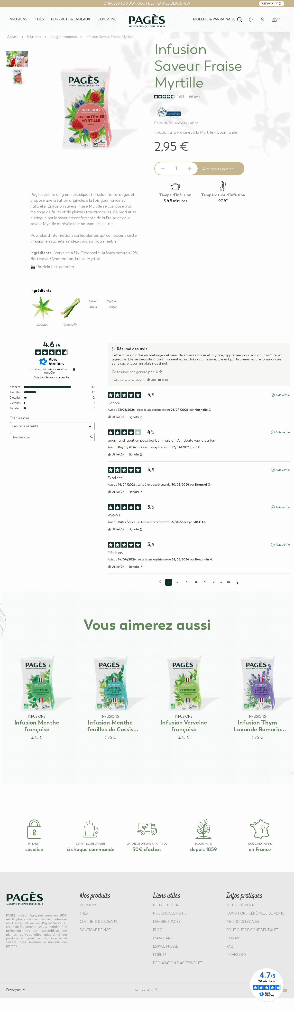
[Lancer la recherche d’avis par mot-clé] (91, 437)
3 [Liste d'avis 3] (187, 582)
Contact (235, 938)
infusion (37, 241)
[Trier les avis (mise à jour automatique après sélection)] (52, 426)
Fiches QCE (236, 955)
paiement (34, 843)
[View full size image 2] (17, 76)
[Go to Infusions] (34, 37)
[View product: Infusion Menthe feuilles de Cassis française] (110, 690)
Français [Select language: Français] (14, 990)
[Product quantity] (176, 168)
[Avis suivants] (237, 582)
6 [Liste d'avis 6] (214, 582)
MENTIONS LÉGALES (243, 922)
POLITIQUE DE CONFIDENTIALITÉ (253, 930)
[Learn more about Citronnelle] (70, 312)
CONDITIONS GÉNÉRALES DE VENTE (255, 913)
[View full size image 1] (17, 59)
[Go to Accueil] (12, 37)
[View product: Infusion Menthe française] (37, 690)
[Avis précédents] (160, 582)
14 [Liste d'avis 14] (228, 582)
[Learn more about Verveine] (42, 312)
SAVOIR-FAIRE (203, 843)
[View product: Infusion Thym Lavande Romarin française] (257, 690)
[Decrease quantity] (162, 168)
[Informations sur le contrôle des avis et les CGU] (74, 369)
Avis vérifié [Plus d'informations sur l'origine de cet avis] (283, 395)
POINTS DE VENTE (241, 905)
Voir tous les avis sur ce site (51, 377)
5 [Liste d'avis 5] (205, 582)
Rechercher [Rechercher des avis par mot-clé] (50, 437)
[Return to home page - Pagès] (147, 21)
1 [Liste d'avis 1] (168, 582)
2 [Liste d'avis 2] (177, 582)
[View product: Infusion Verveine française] (183, 690)
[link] (262, 19)
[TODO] (161, 371)
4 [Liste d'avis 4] (196, 582)
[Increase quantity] (189, 168)
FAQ (230, 946)
